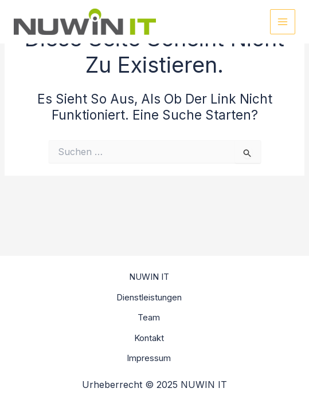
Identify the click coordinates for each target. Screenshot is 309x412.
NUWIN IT (149, 276)
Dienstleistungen (149, 297)
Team (149, 317)
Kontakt (149, 337)
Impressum (149, 357)
